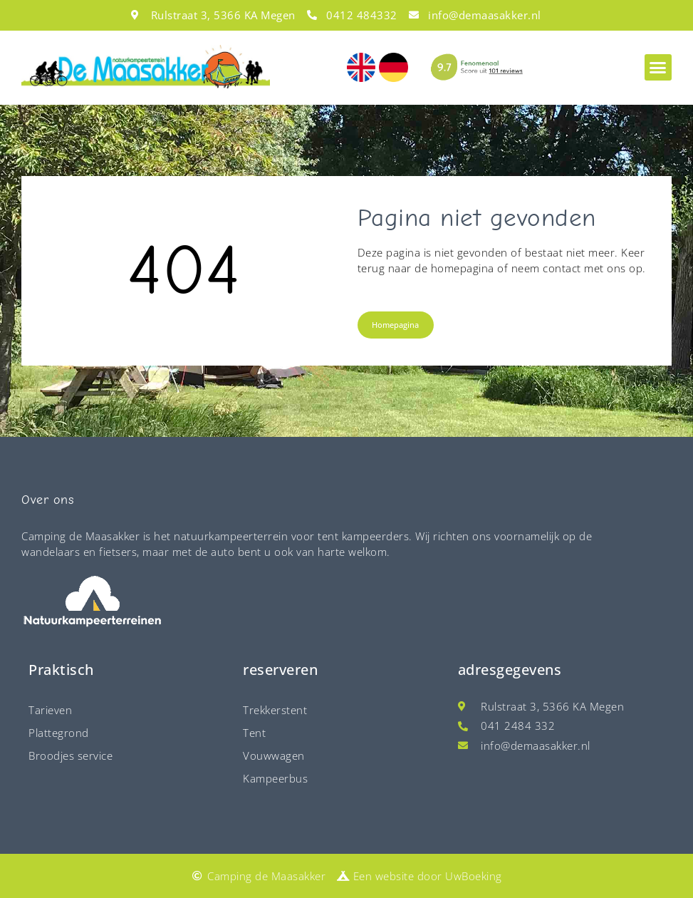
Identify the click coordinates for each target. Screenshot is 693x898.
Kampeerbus (275, 778)
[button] (658, 67)
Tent (254, 733)
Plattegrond (58, 733)
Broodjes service (70, 755)
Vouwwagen (274, 755)
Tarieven (50, 710)
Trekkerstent (275, 710)
